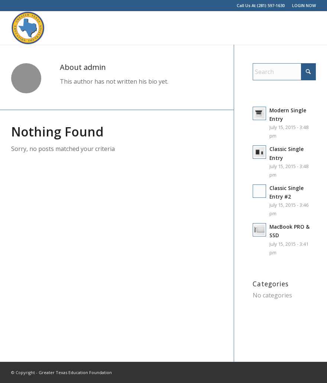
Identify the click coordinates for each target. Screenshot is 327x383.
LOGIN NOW (304, 5)
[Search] (284, 71)
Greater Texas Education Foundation (75, 372)
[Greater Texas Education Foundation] (28, 28)
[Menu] (305, 28)
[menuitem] (302, 5)
